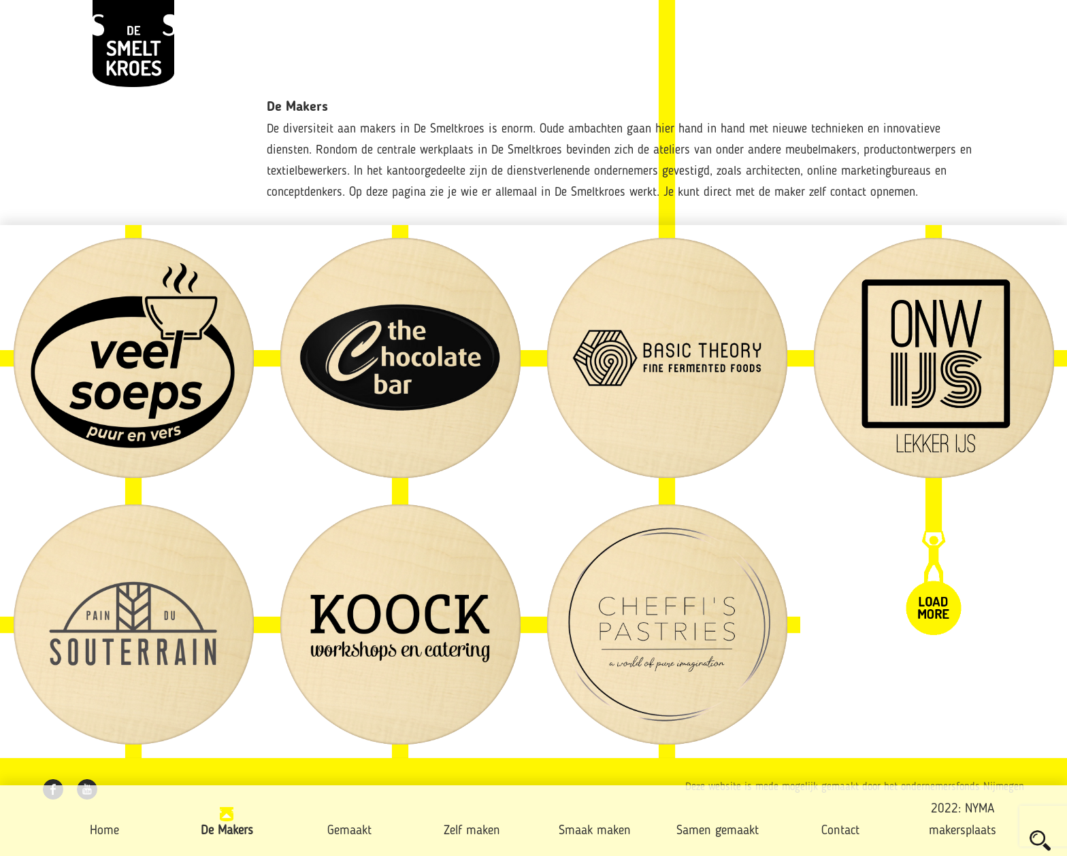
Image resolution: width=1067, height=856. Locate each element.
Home (104, 831)
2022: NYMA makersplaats (962, 820)
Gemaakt (349, 831)
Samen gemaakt (717, 831)
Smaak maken (595, 831)
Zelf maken (472, 831)
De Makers (227, 831)
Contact (840, 831)
